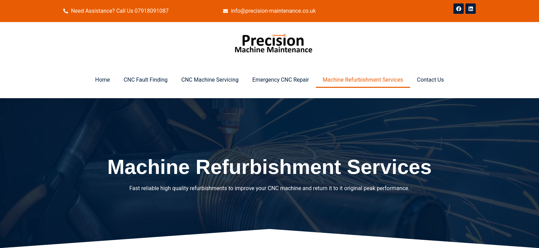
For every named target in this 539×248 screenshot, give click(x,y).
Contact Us (430, 79)
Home (102, 79)
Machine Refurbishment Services (363, 79)
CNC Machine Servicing (210, 79)
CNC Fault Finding (146, 79)
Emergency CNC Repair (280, 79)
